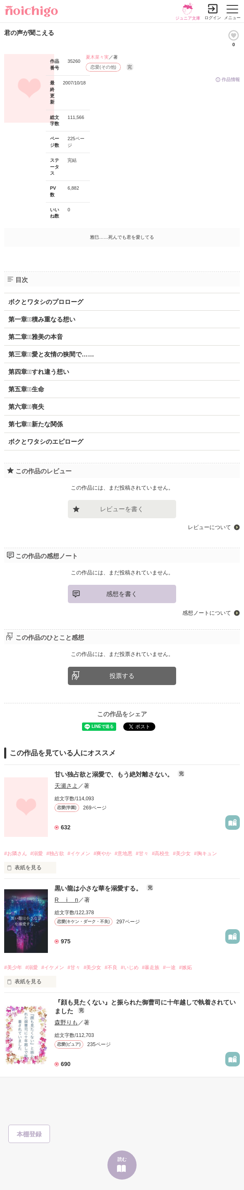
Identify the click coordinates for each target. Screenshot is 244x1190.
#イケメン (78, 853)
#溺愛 (36, 853)
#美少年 (13, 967)
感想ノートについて (206, 613)
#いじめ (130, 967)
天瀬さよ (66, 785)
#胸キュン (205, 853)
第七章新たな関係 (35, 424)
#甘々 (142, 853)
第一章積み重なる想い (41, 319)
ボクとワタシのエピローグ (45, 441)
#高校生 (161, 853)
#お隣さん (15, 853)
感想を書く (121, 593)
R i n (66, 899)
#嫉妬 (185, 967)
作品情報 (231, 79)
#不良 (111, 967)
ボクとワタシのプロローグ (45, 301)
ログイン (212, 17)
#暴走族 (151, 967)
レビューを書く (122, 508)
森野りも (66, 1022)
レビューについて (209, 527)
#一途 (169, 967)
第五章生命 (26, 389)
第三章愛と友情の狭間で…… (51, 354)
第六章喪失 (26, 406)
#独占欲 (55, 853)
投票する (122, 675)
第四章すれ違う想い (38, 371)
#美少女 (182, 853)
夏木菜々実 (97, 56)
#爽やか (103, 853)
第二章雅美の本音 (35, 336)
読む (122, 1159)
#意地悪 (123, 853)
